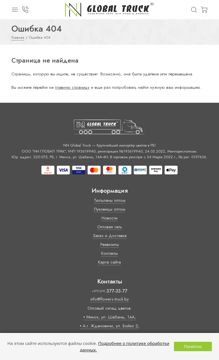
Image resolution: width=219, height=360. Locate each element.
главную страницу (72, 87)
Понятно (193, 346)
